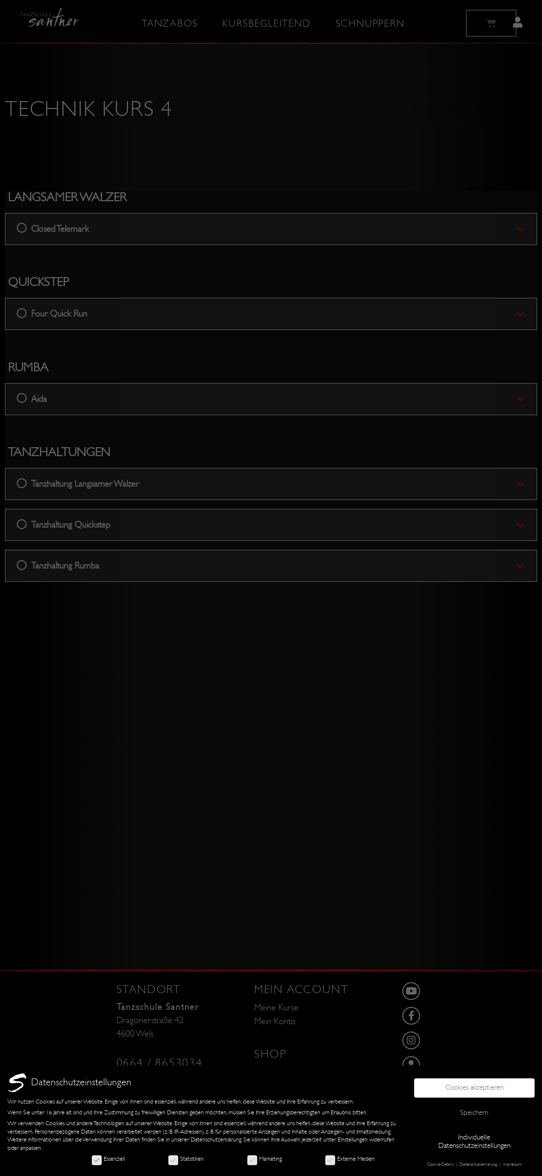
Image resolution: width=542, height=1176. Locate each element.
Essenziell (108, 1158)
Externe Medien (350, 1158)
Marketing (264, 1158)
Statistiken (186, 1158)
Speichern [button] (474, 1112)
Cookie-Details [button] (441, 1164)
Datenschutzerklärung (216, 1139)
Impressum (512, 1164)
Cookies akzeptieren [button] (474, 1087)
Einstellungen (353, 1139)
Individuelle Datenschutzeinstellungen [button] (474, 1141)
